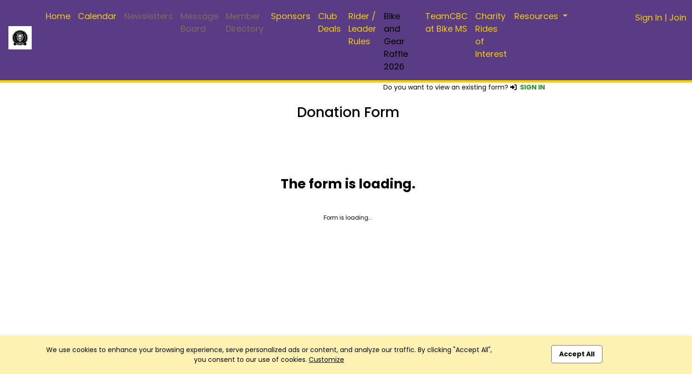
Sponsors (291, 16)
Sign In (648, 17)
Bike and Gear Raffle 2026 (396, 41)
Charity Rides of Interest (491, 35)
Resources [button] (537, 16)
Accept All (577, 354)
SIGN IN (533, 87)
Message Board (199, 22)
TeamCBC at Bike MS (446, 22)
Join (677, 17)
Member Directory (244, 22)
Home (58, 16)
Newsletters (148, 16)
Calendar (97, 16)
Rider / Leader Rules (362, 28)
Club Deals (329, 22)
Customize (326, 359)
